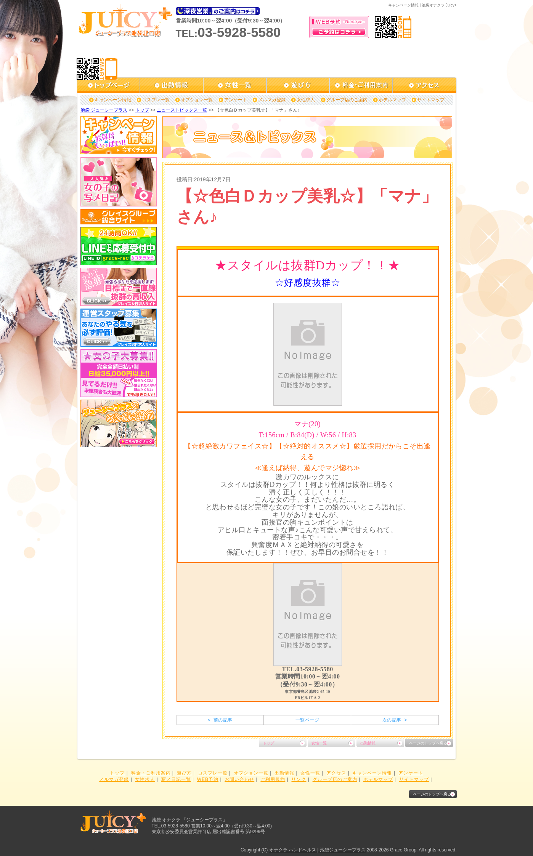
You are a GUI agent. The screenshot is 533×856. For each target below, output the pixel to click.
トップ (142, 110)
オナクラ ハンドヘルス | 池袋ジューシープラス (317, 850)
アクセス (336, 773)
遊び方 (184, 773)
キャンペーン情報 (113, 99)
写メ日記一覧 (176, 779)
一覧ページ (307, 720)
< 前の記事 (220, 720)
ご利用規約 (272, 779)
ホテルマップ (392, 99)
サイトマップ (431, 99)
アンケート (235, 99)
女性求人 (306, 99)
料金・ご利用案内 (151, 773)
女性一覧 (319, 743)
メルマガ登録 (272, 99)
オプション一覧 (197, 99)
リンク (298, 779)
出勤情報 (368, 743)
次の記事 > (394, 720)
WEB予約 (207, 779)
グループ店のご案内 (347, 99)
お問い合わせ (239, 779)
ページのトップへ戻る (428, 743)
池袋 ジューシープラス (103, 110)
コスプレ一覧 (156, 99)
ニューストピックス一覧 (182, 110)
